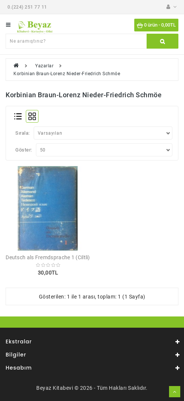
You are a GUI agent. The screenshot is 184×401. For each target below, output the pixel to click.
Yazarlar (44, 65)
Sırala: (22, 133)
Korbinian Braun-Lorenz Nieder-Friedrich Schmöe (66, 73)
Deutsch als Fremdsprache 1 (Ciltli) (48, 257)
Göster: (23, 150)
